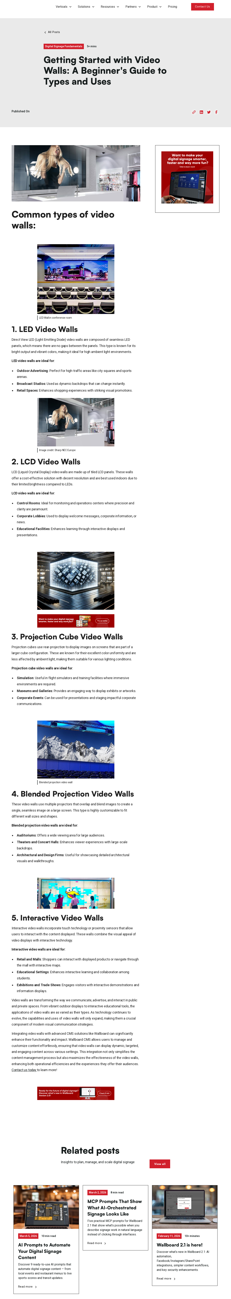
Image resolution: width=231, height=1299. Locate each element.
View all (160, 1163)
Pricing (172, 6)
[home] (27, 7)
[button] (64, 7)
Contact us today (24, 1070)
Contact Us (202, 6)
